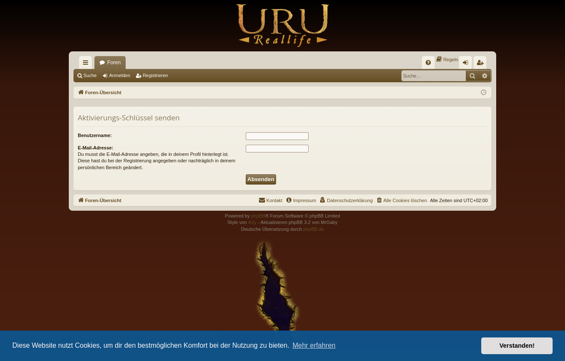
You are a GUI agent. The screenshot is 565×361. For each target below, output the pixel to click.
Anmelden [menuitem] (467, 64)
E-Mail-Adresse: (95, 147)
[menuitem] (428, 62)
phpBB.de (313, 229)
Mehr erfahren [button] (313, 345)
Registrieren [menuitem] (481, 64)
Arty (252, 222)
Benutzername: (95, 135)
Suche (90, 75)
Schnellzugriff (87, 64)
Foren (114, 63)
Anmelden (119, 75)
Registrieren (155, 75)
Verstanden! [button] (517, 345)
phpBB (258, 215)
